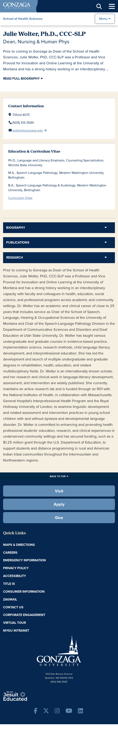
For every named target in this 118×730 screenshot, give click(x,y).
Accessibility (14, 575)
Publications (17, 242)
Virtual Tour (14, 622)
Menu (103, 18)
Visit (59, 491)
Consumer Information (24, 591)
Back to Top (58, 476)
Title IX (9, 583)
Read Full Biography (21, 78)
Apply (59, 504)
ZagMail (10, 599)
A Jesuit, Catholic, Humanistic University (27, 696)
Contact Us (13, 607)
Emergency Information (24, 560)
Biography (15, 227)
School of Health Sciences (23, 18)
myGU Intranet (16, 630)
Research (14, 257)
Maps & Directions (19, 544)
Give (59, 517)
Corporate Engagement (24, 614)
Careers (10, 552)
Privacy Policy (16, 568)
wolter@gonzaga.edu (27, 130)
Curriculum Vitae (20, 197)
